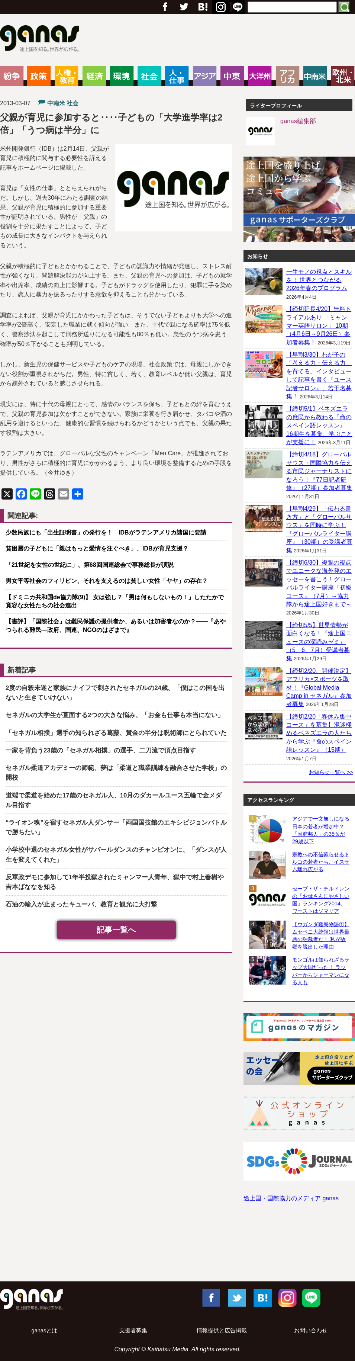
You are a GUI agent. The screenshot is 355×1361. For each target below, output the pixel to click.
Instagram (286, 1297)
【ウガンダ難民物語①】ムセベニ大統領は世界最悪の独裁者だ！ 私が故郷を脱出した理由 (320, 935)
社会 (149, 76)
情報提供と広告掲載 (222, 1330)
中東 (232, 76)
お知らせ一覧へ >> (331, 772)
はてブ (220, 7)
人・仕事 (176, 76)
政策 (39, 76)
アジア (204, 76)
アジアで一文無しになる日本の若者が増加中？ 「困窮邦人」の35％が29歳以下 (320, 830)
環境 (121, 76)
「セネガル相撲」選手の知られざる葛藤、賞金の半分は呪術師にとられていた (116, 732)
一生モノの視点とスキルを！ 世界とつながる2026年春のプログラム (319, 280)
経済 (94, 76)
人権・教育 (66, 76)
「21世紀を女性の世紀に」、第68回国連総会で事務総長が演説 (90, 565)
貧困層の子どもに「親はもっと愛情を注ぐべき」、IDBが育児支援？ (97, 548)
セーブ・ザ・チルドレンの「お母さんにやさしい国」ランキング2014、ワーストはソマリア (320, 900)
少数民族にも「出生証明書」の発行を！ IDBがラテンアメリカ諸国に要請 (106, 532)
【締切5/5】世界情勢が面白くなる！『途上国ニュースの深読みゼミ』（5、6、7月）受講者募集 (319, 642)
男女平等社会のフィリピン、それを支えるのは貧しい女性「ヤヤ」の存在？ (107, 581)
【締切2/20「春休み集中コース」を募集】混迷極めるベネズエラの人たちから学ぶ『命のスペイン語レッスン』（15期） (319, 733)
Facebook (210, 1297)
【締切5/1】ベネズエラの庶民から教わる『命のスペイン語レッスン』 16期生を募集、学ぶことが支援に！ (319, 425)
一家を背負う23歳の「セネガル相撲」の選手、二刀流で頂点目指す (101, 750)
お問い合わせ (310, 1330)
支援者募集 (133, 1330)
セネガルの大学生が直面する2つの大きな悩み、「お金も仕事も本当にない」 (115, 715)
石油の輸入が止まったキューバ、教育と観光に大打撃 (81, 904)
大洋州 (259, 76)
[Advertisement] (177, 1249)
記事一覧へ (116, 929)
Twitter (184, 7)
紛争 (11, 76)
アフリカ (287, 76)
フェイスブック (165, 7)
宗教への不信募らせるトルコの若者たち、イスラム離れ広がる (320, 861)
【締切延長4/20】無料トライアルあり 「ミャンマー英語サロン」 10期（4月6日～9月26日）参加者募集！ (318, 326)
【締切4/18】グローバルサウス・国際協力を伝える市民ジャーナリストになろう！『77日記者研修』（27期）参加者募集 (319, 471)
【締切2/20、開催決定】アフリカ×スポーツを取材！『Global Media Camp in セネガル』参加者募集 (319, 687)
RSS (237, 7)
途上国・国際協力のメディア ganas (291, 1198)
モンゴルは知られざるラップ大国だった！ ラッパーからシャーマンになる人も (320, 971)
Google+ (202, 7)
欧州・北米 (342, 76)
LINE (311, 1297)
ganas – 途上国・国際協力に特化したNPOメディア (42, 39)
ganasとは (45, 1330)
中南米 (315, 76)
